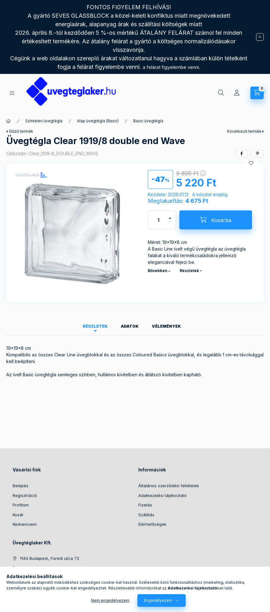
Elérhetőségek (152, 524)
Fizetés (145, 504)
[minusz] (169, 224)
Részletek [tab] (95, 326)
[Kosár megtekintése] (257, 93)
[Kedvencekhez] (251, 163)
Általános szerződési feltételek (168, 485)
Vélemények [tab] (166, 326)
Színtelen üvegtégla (44, 120)
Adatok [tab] (130, 326)
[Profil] (237, 93)
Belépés (20, 485)
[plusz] (169, 215)
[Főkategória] (8, 121)
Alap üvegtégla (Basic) (98, 120)
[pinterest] (257, 153)
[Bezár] (260, 37)
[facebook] (241, 153)
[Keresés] (221, 93)
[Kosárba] (215, 219)
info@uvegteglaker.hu (41, 577)
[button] (74, 233)
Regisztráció (25, 495)
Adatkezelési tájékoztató (162, 495)
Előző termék (21, 131)
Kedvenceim (25, 524)
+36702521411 (34, 568)
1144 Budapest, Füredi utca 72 (49, 558)
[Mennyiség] (158, 220)
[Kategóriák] (12, 93)
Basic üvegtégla (148, 120)
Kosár (18, 514)
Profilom (21, 504)
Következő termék (244, 131)
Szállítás (146, 514)
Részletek (189, 270)
